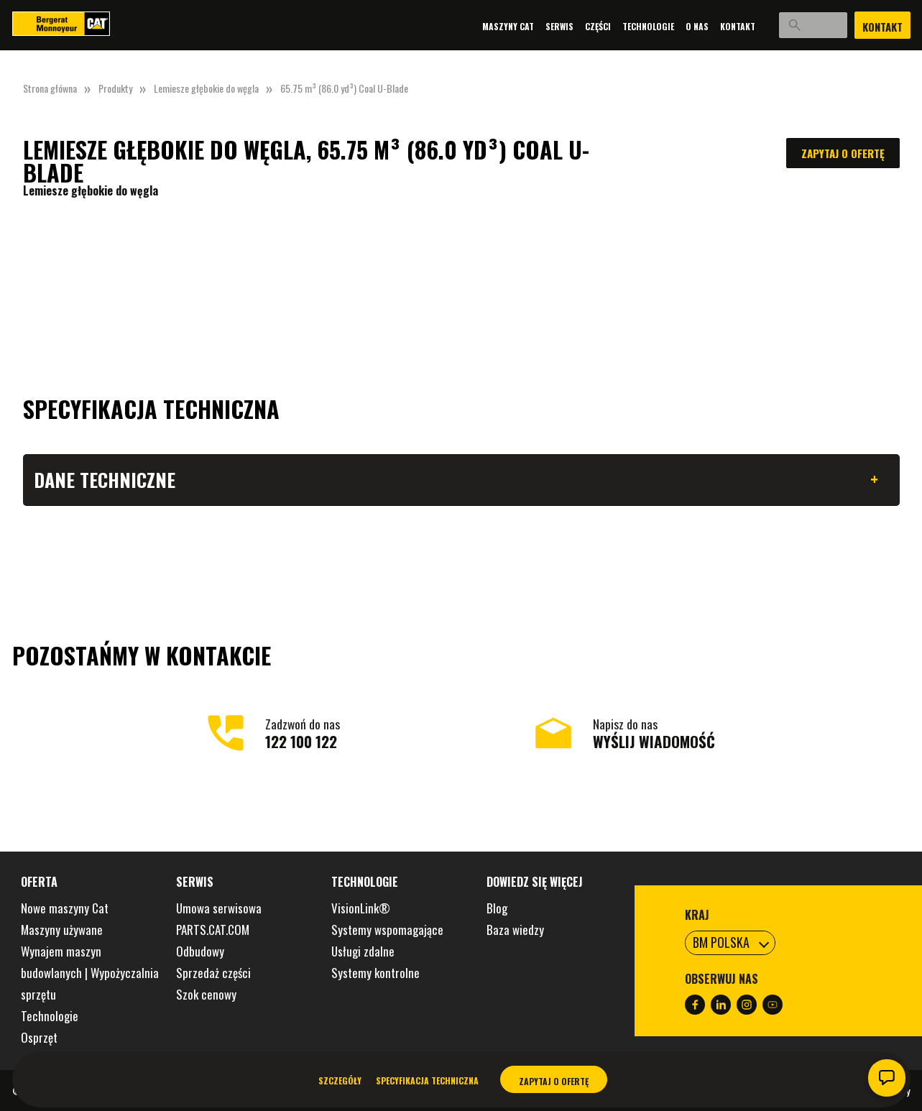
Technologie (623, 26)
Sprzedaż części (213, 973)
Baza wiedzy (515, 930)
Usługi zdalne (363, 951)
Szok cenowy (206, 994)
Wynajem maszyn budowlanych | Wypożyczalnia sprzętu (90, 972)
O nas (671, 26)
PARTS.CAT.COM (212, 930)
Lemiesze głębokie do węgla (206, 88)
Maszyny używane (62, 930)
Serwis (534, 26)
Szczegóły (339, 1080)
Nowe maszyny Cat (65, 908)
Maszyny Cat (483, 26)
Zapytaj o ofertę (843, 153)
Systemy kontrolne (375, 973)
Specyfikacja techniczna (427, 1080)
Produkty (115, 88)
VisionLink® (360, 908)
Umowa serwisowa (219, 908)
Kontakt (712, 26)
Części (573, 26)
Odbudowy (200, 951)
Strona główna (50, 88)
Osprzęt (39, 1037)
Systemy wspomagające (387, 930)
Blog (497, 908)
